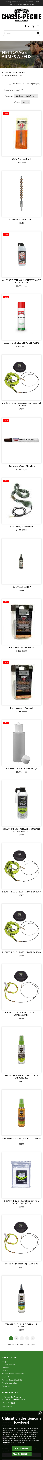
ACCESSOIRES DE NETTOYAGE (13, 72)
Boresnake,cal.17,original (21, 708)
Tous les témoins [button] (21, 1448)
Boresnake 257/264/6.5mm (21, 647)
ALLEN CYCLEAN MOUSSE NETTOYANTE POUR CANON (21, 281)
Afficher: (17, 102)
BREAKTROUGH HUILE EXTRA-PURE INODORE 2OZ (21, 1325)
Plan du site (6, 1386)
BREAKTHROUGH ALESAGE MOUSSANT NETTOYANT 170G (21, 830)
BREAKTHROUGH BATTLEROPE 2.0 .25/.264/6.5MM (21, 1014)
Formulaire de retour (9, 1383)
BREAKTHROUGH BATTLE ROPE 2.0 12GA (21, 892)
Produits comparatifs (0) (13, 90)
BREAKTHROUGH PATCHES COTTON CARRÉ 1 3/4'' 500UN (21, 1202)
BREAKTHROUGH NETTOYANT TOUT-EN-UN (21, 1139)
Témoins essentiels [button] (21, 1454)
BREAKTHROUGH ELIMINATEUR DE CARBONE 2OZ (21, 1076)
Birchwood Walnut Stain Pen (21, 466)
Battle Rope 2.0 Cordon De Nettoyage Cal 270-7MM (21, 404)
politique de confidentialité (13, 1443)
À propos (5, 1368)
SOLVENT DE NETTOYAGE (12, 75)
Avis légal (5, 1377)
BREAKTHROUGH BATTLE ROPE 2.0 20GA (21, 952)
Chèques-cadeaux (8, 1365)
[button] (39, 1413)
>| (33, 1338)
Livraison (5, 1371)
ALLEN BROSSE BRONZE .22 (21, 219)
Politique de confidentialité (12, 1380)
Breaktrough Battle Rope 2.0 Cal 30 (21, 1264)
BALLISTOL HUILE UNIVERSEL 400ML (21, 343)
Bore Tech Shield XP (21, 587)
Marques (5, 1361)
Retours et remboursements (13, 1374)
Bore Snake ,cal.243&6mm (21, 526)
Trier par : (9, 96)
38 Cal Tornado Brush (22, 159)
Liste (10, 83)
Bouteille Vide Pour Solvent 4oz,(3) (21, 768)
